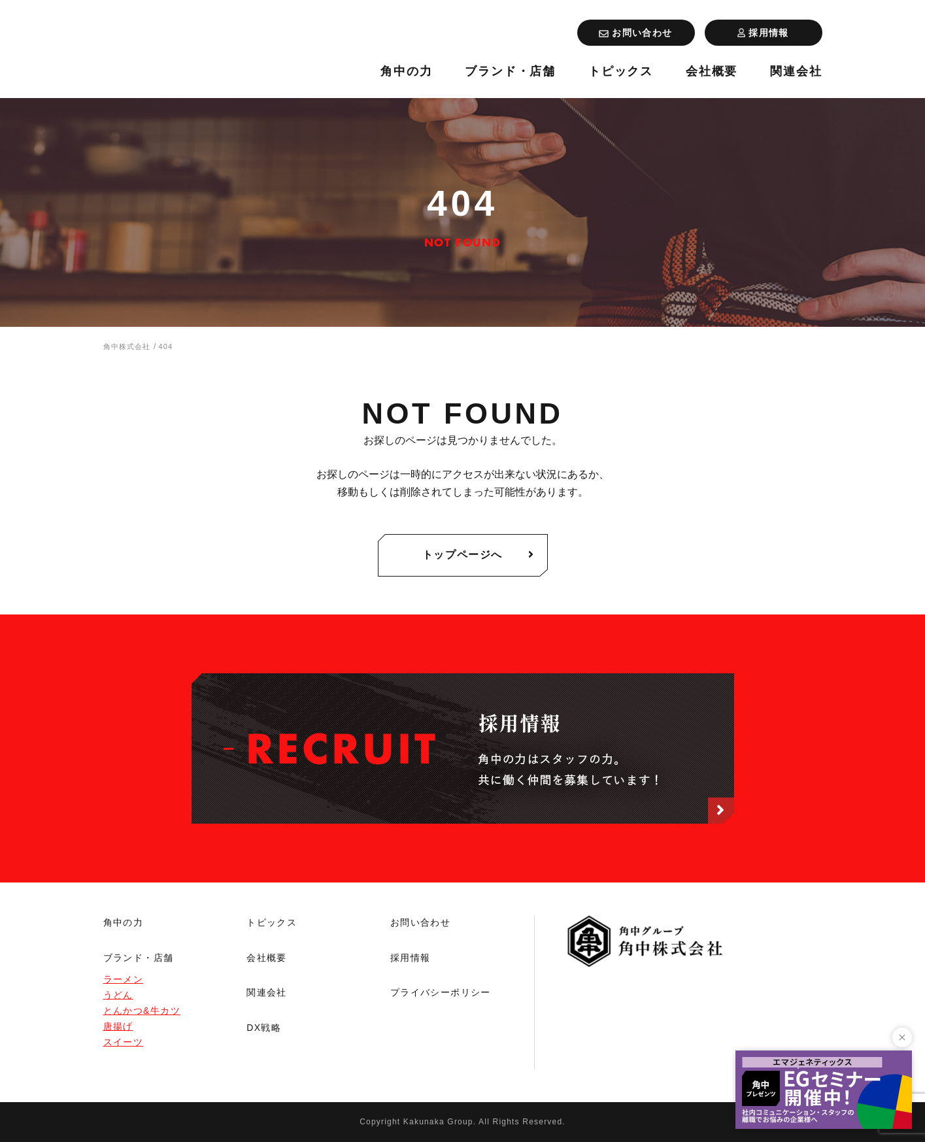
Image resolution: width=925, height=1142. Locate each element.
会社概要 (711, 71)
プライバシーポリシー (440, 992)
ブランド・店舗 (510, 71)
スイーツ (123, 1042)
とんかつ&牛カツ (142, 1010)
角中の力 (406, 71)
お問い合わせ (420, 922)
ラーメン (123, 979)
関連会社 (796, 71)
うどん (118, 995)
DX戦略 (263, 1027)
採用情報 (410, 957)
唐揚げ (118, 1026)
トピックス (620, 71)
